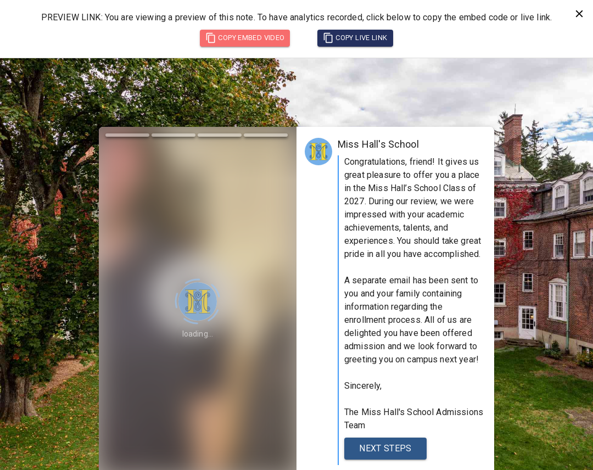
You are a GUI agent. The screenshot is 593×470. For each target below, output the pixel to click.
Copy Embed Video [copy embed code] (244, 37)
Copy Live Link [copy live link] (355, 37)
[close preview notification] (579, 13)
